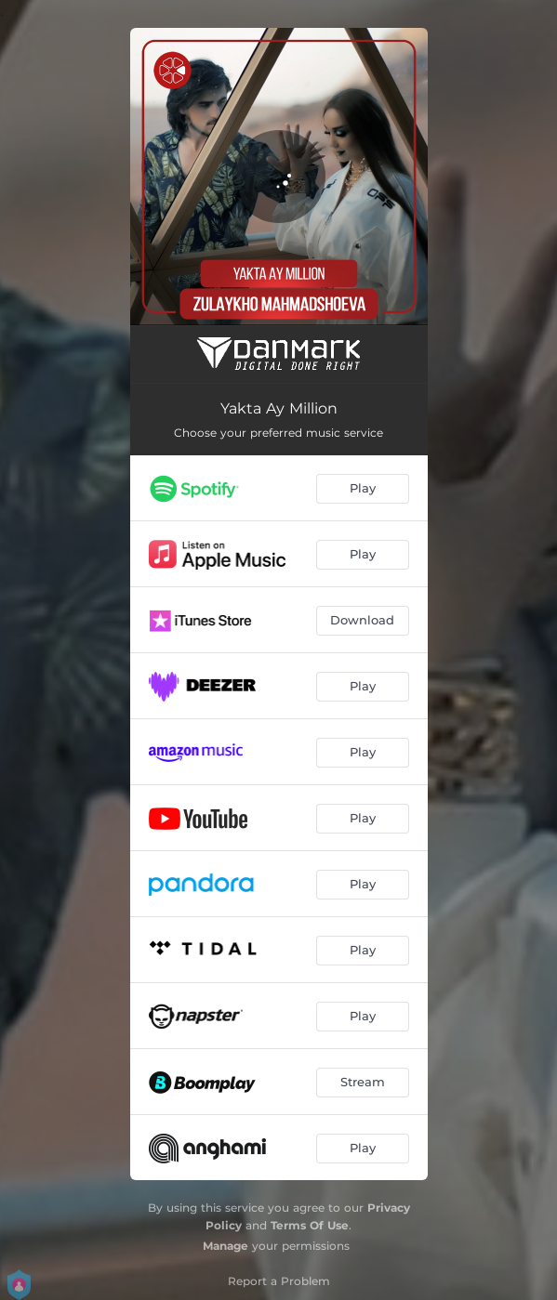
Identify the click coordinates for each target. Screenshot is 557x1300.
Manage (225, 1246)
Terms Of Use (310, 1225)
